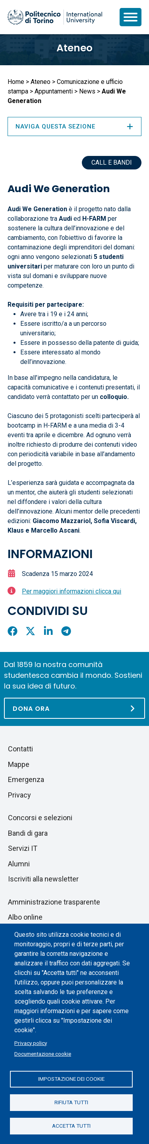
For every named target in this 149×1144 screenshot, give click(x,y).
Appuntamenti (54, 91)
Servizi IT (22, 848)
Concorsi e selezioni (40, 817)
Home (16, 82)
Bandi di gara (28, 833)
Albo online (25, 917)
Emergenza (26, 779)
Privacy (19, 795)
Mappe (18, 764)
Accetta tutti (71, 1126)
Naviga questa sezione (74, 126)
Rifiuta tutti (71, 1102)
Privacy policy (30, 1043)
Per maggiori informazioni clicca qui (71, 591)
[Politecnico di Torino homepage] (55, 17)
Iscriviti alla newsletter (43, 879)
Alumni (19, 864)
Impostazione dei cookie (71, 1079)
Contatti (20, 749)
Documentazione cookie (42, 1054)
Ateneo (74, 48)
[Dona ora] (74, 708)
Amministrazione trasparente (54, 902)
